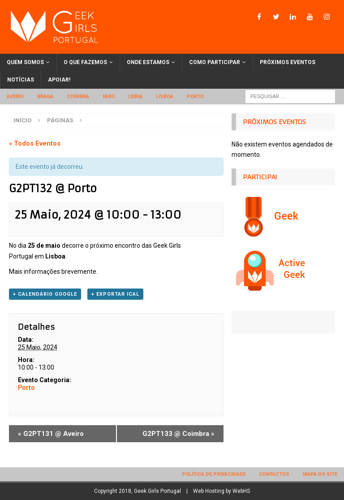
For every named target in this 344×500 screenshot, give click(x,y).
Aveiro (15, 96)
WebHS (241, 491)
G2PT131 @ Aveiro (51, 434)
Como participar (214, 62)
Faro (109, 96)
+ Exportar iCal (115, 294)
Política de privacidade (213, 474)
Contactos (274, 474)
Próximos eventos (287, 62)
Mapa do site (320, 474)
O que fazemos (85, 62)
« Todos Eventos (34, 143)
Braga (45, 96)
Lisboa (164, 96)
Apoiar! (59, 80)
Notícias (20, 80)
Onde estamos (148, 62)
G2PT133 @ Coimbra (178, 434)
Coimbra (78, 96)
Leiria (135, 96)
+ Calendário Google (45, 294)
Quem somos (25, 62)
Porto (195, 96)
